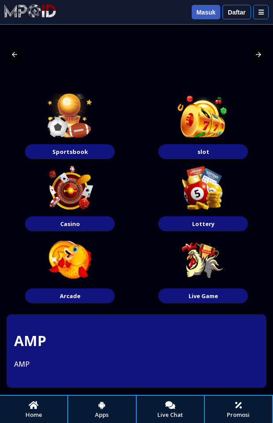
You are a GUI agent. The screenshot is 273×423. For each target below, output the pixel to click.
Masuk (206, 12)
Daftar (236, 12)
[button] (14, 54)
